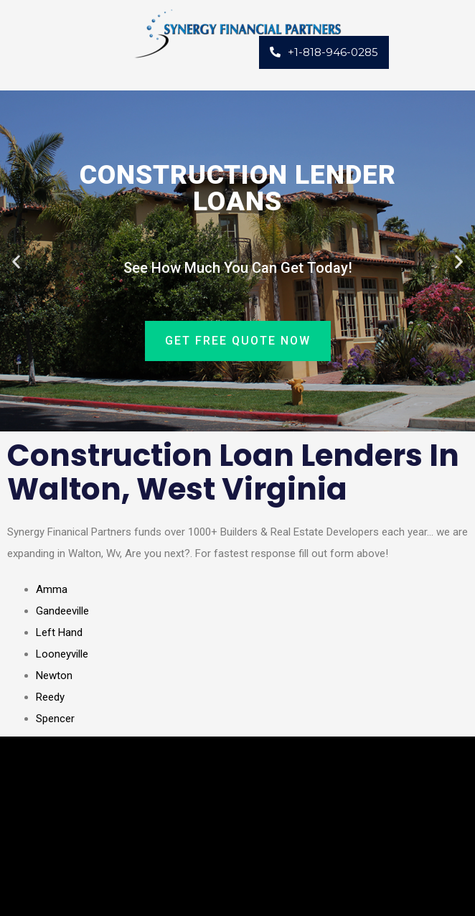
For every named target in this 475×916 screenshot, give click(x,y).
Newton (54, 675)
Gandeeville (62, 610)
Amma (51, 589)
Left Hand (59, 632)
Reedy (50, 697)
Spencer (55, 718)
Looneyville (62, 654)
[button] (16, 261)
